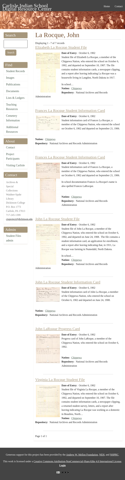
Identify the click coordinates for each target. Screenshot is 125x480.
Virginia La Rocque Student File (60, 380)
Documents (12, 91)
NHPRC (114, 454)
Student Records (15, 71)
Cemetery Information (13, 118)
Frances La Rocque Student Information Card (70, 110)
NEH (101, 454)
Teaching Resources (12, 107)
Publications (13, 84)
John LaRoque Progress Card (57, 329)
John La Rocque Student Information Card (67, 282)
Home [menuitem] (107, 6)
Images (10, 77)
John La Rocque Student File (57, 219)
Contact (10, 147)
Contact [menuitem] (119, 6)
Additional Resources (12, 129)
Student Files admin (13, 238)
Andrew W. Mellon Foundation (82, 454)
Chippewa (76, 88)
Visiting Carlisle (15, 165)
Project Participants (13, 156)
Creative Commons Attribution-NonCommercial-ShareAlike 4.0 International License (77, 461)
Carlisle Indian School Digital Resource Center (27, 6)
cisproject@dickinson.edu (19, 219)
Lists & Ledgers (15, 97)
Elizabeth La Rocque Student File (61, 47)
